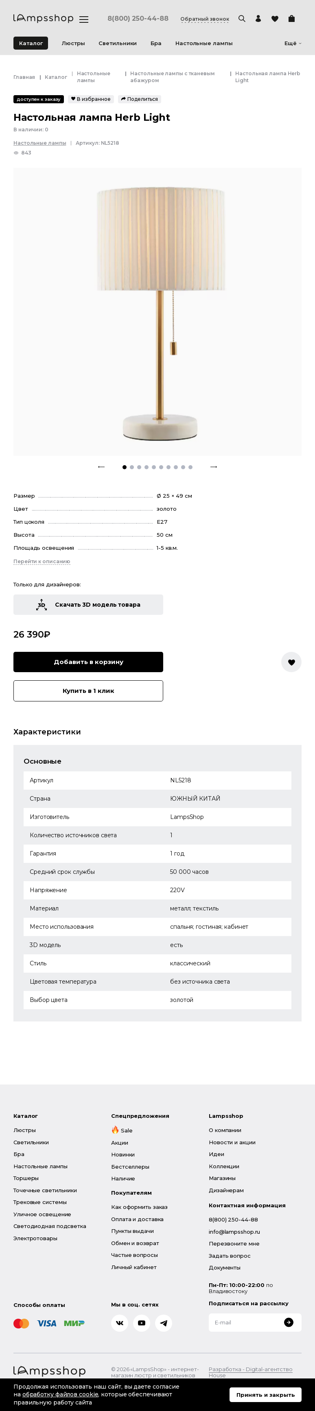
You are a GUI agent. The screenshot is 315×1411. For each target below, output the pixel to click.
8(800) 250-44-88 (137, 18)
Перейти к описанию (41, 561)
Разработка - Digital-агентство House (251, 1372)
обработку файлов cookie (60, 1394)
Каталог (31, 43)
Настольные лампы (39, 143)
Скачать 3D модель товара (88, 604)
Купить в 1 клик (88, 691)
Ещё (293, 43)
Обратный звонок (204, 19)
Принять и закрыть (265, 1394)
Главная (24, 77)
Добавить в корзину (88, 662)
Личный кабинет (134, 1267)
